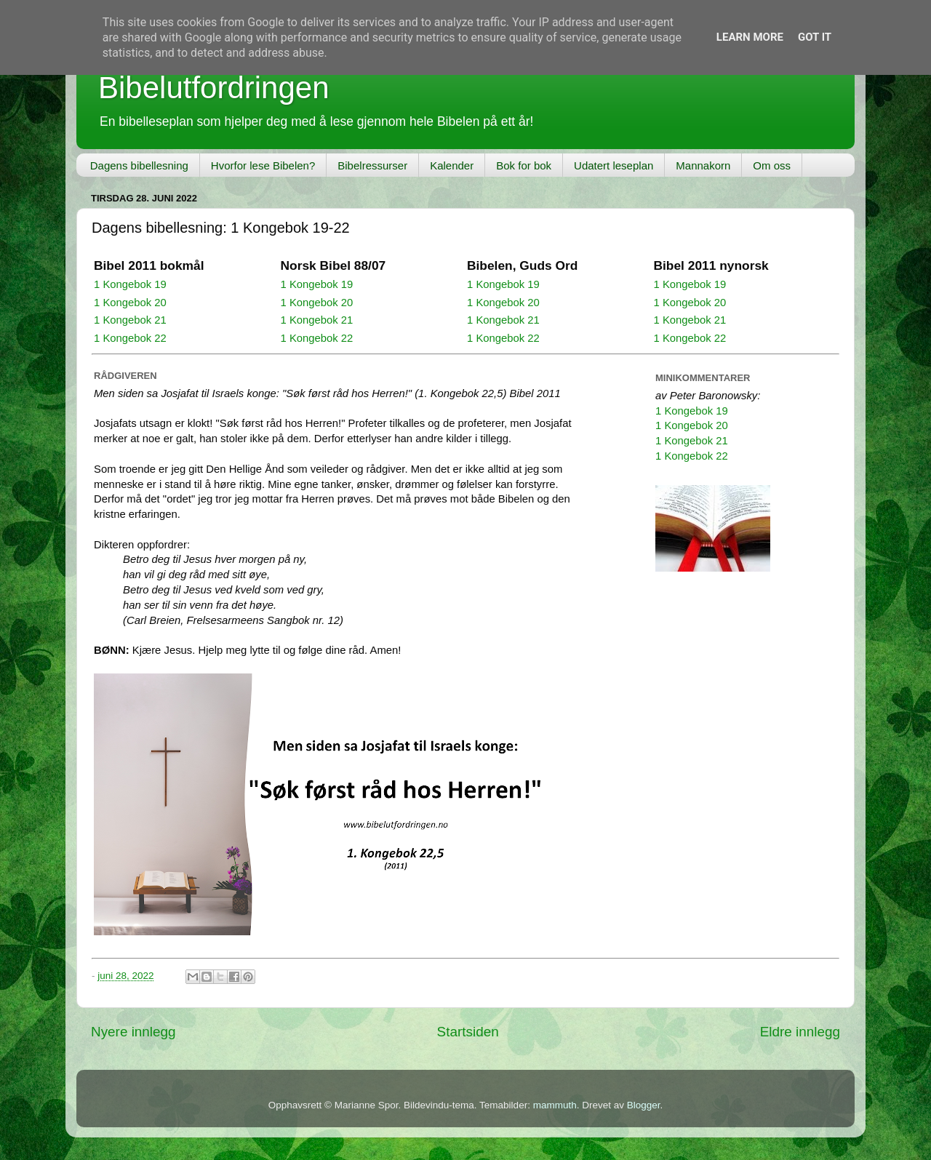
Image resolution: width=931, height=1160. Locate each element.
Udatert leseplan (613, 165)
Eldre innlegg (800, 1031)
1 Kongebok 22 (130, 338)
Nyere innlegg (133, 1031)
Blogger (643, 1105)
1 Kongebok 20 (130, 302)
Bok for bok (523, 165)
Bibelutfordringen (213, 88)
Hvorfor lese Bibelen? (263, 165)
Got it (814, 37)
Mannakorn (703, 165)
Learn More (749, 37)
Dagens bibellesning (139, 165)
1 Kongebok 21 (130, 320)
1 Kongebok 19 (130, 284)
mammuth (555, 1105)
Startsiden (468, 1031)
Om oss (772, 165)
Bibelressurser (372, 165)
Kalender (452, 165)
